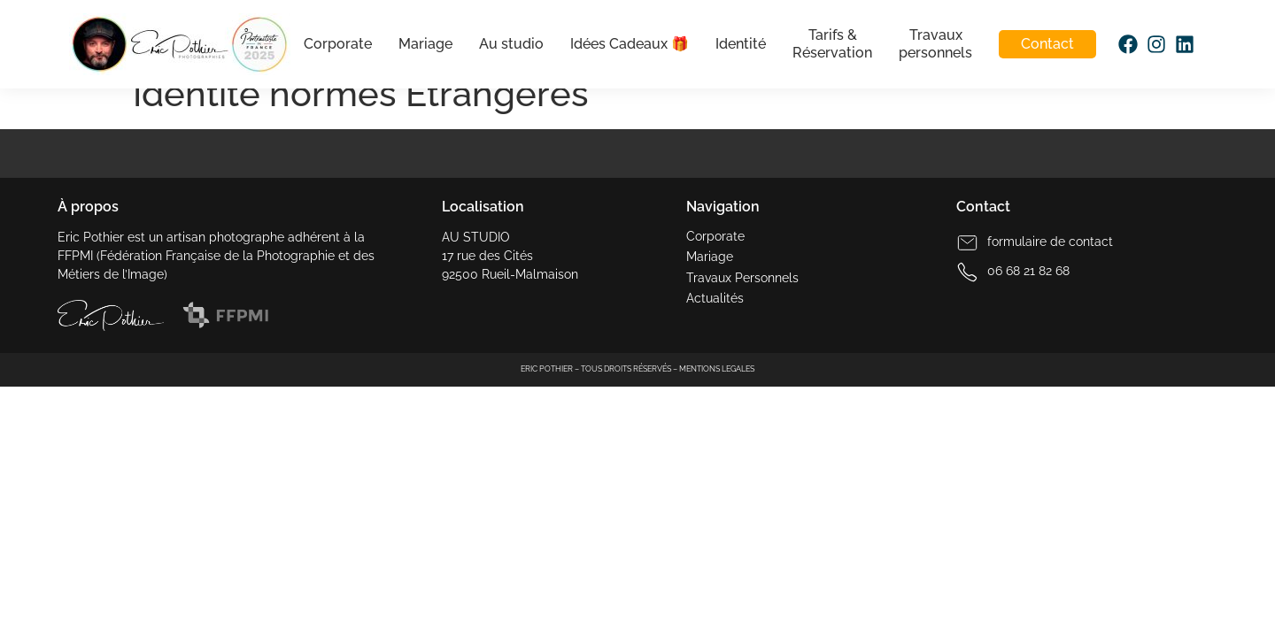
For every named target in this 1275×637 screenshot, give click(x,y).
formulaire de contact (1050, 241)
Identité (740, 43)
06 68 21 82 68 (1028, 271)
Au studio (510, 43)
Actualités (715, 298)
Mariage (425, 43)
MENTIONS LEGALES (716, 369)
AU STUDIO (476, 237)
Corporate (337, 43)
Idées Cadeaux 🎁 (628, 43)
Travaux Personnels (742, 278)
